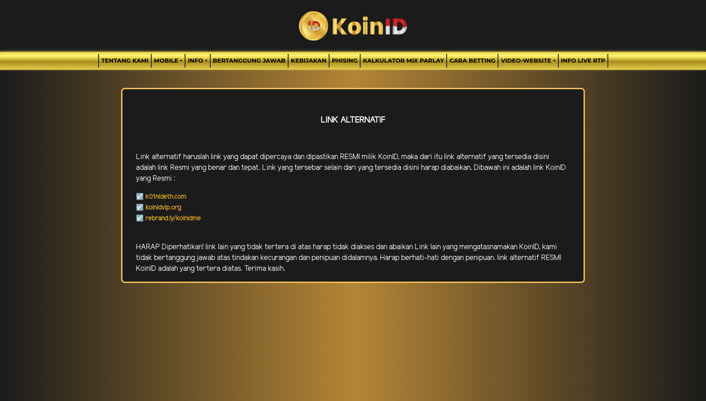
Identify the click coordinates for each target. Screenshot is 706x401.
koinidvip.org (163, 208)
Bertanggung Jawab (249, 60)
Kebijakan (308, 60)
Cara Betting (472, 60)
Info (195, 60)
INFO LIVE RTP (583, 60)
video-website (526, 60)
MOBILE (166, 60)
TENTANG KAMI (125, 60)
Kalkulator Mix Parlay (403, 60)
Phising (345, 60)
